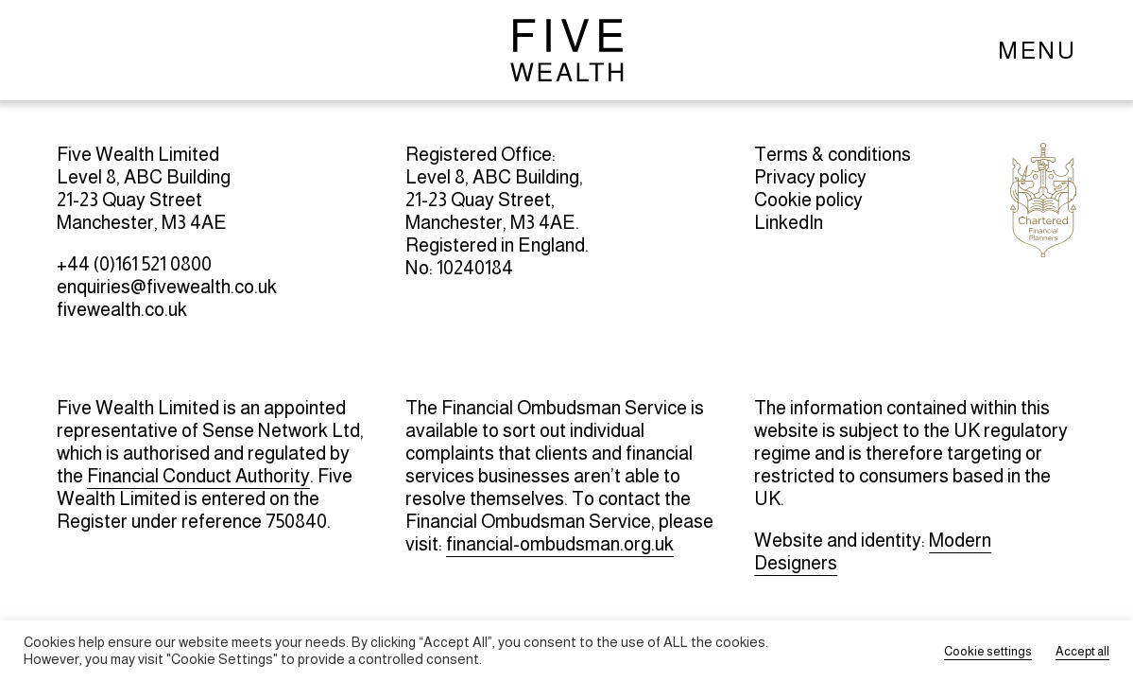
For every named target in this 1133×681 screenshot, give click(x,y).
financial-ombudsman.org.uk (560, 543)
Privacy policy (810, 176)
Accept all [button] (1082, 651)
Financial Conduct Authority (198, 475)
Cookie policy (808, 199)
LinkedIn (788, 222)
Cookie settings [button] (988, 651)
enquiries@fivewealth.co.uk (167, 286)
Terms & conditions (832, 154)
